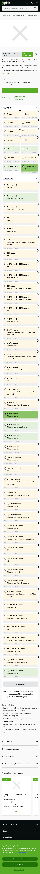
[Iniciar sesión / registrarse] (31, 3)
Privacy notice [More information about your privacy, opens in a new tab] (21, 852)
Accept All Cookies (20, 859)
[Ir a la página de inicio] (6, 3)
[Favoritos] (26, 3)
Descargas (6, 98)
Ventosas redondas (18, 15)
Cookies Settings (20, 870)
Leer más (6, 73)
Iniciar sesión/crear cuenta (20, 91)
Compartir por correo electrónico (19, 97)
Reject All (20, 864)
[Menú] (37, 3)
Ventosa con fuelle (32, 15)
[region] (20, 857)
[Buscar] (35, 8)
